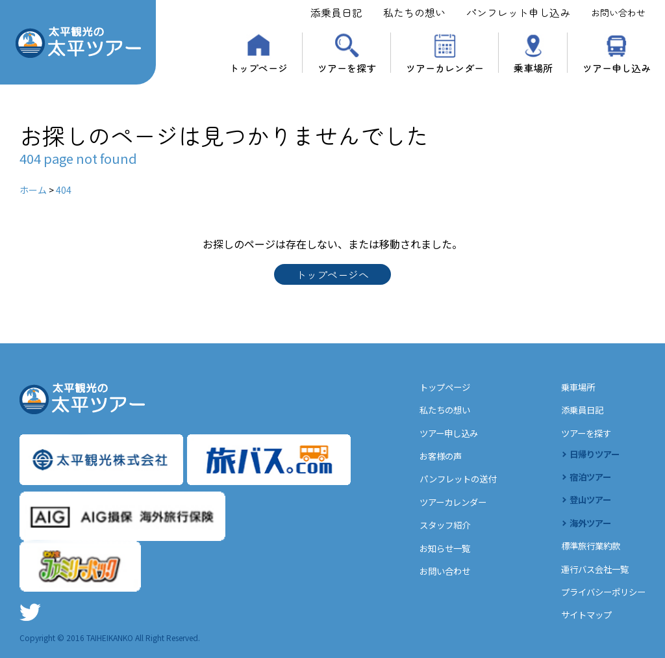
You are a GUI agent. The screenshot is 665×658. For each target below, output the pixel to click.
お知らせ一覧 (434, 548)
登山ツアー (586, 500)
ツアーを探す (347, 67)
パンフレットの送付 (448, 480)
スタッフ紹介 (434, 526)
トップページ (258, 67)
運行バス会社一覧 (591, 568)
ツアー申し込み (617, 67)
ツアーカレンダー (445, 67)
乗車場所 (533, 67)
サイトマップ (582, 614)
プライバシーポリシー (600, 591)
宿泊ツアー (586, 477)
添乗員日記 (336, 12)
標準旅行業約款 (586, 546)
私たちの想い (414, 12)
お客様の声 (430, 457)
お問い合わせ (618, 12)
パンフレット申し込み (518, 12)
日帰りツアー (591, 455)
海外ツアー (586, 523)
